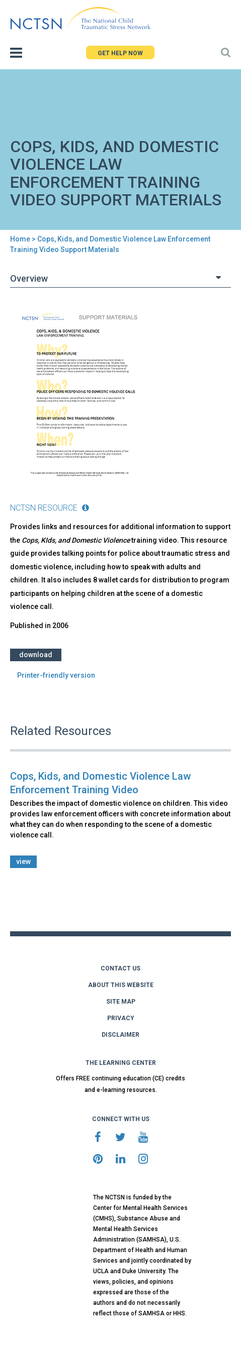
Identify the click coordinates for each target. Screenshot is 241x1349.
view (23, 861)
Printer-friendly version (56, 675)
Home (20, 239)
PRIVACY (120, 1018)
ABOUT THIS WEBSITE (120, 985)
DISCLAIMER (120, 1034)
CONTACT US (120, 968)
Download (35, 655)
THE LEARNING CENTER (121, 1062)
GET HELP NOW (120, 53)
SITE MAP (120, 1001)
